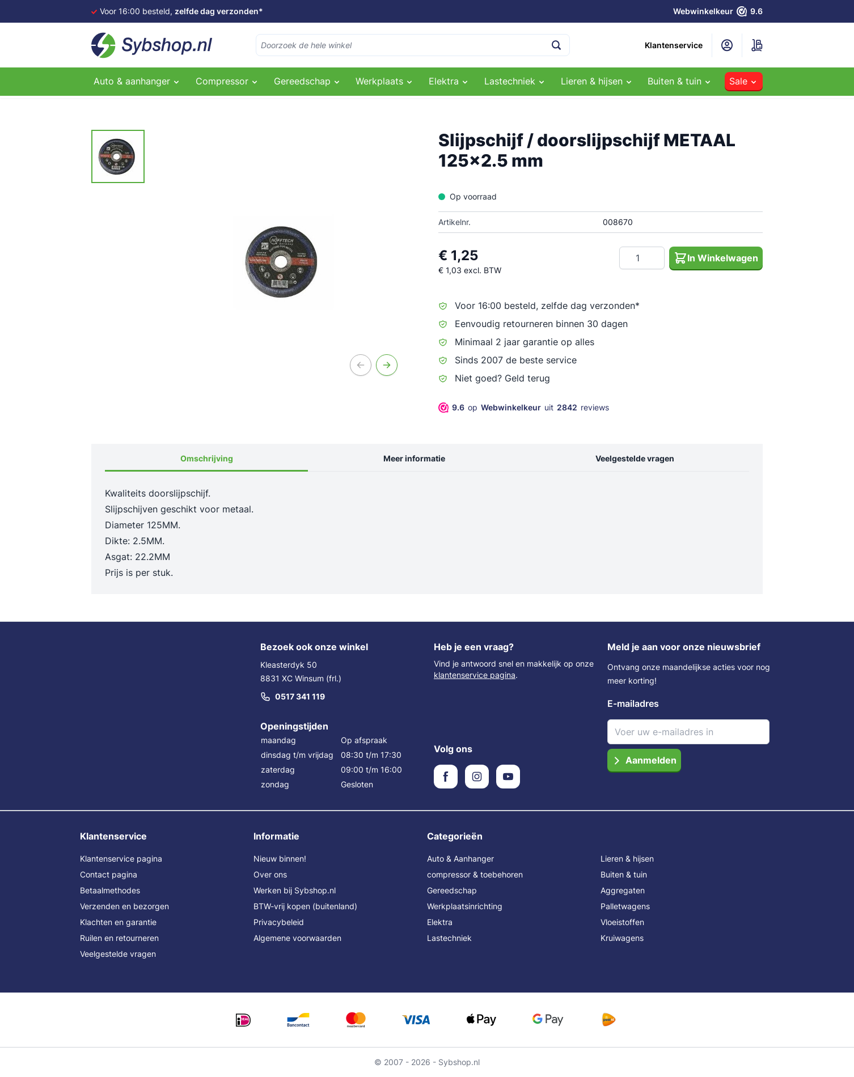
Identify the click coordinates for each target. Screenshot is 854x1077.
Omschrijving (206, 458)
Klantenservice (674, 45)
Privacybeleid (278, 922)
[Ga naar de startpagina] (152, 45)
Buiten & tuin (624, 874)
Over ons (270, 874)
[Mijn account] (727, 45)
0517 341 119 (292, 697)
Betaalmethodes (110, 890)
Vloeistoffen (622, 922)
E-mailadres (633, 703)
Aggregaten (623, 890)
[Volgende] (387, 365)
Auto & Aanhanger (460, 858)
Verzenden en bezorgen (124, 906)
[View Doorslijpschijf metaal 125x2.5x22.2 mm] (118, 156)
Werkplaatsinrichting (464, 906)
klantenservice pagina (474, 675)
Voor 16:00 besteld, (181, 11)
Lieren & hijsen (627, 858)
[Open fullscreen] (283, 262)
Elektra (440, 922)
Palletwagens (625, 906)
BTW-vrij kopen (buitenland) (305, 906)
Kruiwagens (622, 938)
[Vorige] (360, 365)
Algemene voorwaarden (297, 938)
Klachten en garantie (118, 922)
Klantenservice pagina (121, 858)
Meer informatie (414, 458)
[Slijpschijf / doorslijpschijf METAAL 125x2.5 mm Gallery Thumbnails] (118, 156)
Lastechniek (449, 938)
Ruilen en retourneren (119, 938)
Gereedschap (452, 890)
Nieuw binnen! (279, 858)
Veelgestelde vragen (634, 458)
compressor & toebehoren (475, 874)
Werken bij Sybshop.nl (294, 890)
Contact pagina (108, 874)
